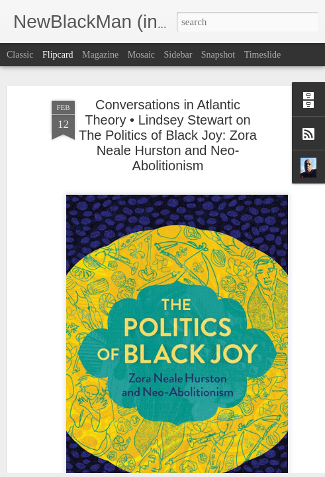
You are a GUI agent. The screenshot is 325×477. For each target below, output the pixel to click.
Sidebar (178, 55)
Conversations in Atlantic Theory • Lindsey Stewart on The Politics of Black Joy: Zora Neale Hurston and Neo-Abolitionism (168, 115)
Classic (20, 55)
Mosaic (141, 55)
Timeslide (262, 55)
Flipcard (57, 55)
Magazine (100, 55)
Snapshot (218, 55)
